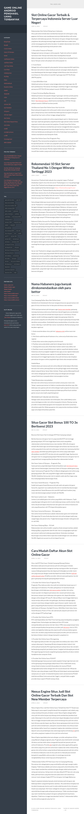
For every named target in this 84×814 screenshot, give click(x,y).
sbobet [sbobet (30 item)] (6, 225)
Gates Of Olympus (9, 52)
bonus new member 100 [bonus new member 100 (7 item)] (10, 205)
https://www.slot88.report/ (11, 293)
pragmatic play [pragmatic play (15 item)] (17, 222)
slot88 (6, 128)
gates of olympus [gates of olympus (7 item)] (9, 214)
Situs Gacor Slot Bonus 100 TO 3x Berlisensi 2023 (55, 424)
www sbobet (7, 291)
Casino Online (8, 48)
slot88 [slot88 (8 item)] (19, 233)
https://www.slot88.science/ (11, 300)
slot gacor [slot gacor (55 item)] (17, 247)
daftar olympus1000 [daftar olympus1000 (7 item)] (10, 208)
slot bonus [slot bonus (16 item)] (7, 241)
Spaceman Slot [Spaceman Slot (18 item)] (8, 272)
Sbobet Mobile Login (9, 287)
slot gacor (6, 111)
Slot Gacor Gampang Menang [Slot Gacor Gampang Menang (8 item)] (12, 250)
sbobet (6, 90)
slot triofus (7, 125)
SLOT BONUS (7, 107)
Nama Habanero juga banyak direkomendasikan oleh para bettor (51, 288)
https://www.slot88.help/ (11, 295)
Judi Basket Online (9, 59)
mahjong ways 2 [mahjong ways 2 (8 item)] (9, 219)
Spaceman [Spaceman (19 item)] (7, 267)
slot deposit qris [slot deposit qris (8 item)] (8, 247)
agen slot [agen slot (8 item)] (18, 200)
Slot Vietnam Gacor (41, 101)
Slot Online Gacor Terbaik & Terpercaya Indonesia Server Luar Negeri (55, 18)
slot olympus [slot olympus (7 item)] (16, 255)
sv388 (5, 135)
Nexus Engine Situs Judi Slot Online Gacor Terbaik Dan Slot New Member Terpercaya (53, 695)
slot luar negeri (8, 114)
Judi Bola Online (8, 62)
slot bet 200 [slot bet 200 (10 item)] (8, 239)
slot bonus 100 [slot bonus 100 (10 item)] (15, 241)
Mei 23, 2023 (35, 295)
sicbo (5, 97)
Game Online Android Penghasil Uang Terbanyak (13, 13)
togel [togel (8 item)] (15, 272)
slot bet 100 (7, 104)
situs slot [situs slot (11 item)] (18, 230)
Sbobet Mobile (8, 289)
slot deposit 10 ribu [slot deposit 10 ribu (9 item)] (9, 244)
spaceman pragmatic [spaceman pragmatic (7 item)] (10, 269)
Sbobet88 (6, 94)
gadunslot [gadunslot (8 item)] (15, 211)
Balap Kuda (7, 41)
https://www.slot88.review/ (11, 297)
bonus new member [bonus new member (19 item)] (9, 202)
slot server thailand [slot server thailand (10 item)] (15, 261)
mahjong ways (8, 73)
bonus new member (64, 309)
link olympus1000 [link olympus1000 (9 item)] (16, 216)
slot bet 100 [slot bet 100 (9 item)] (14, 236)
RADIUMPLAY (8, 83)
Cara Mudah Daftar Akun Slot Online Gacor (52, 552)
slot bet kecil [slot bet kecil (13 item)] (16, 239)
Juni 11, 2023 (35, 26)
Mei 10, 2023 (35, 430)
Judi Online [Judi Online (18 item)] (7, 216)
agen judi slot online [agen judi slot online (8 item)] (9, 200)
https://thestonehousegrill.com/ (65, 188)
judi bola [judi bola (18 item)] (17, 214)
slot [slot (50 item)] (15, 233)
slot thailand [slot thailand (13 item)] (17, 264)
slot (5, 101)
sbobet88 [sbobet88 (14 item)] (12, 225)
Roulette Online (8, 87)
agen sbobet (35, 451)
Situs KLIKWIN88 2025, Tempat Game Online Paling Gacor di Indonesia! (12, 157)
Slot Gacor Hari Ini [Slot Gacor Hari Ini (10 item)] (9, 253)
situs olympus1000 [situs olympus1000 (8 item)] (9, 230)
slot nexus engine (55, 590)
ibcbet (5, 55)
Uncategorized (8, 139)
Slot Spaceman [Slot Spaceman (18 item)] (8, 264)
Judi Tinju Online (8, 66)
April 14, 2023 (35, 558)
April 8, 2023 (35, 703)
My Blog (6, 76)
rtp (74, 731)
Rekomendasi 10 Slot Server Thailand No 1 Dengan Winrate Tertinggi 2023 (53, 167)
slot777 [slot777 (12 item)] (7, 236)
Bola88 (6, 45)
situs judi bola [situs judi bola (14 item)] (8, 228)
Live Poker (7, 69)
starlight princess (8, 132)
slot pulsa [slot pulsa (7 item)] (14, 258)
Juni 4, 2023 (35, 175)
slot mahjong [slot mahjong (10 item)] (8, 255)
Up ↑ (66, 810)
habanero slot (60, 331)
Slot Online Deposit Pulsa (11, 121)
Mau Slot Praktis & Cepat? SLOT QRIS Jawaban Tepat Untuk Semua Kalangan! (13, 175)
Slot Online (7, 118)
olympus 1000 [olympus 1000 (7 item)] (8, 222)
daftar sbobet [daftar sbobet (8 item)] (8, 211)
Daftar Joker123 (8, 285)
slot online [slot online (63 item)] (7, 258)
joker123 (6, 325)
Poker (5, 80)
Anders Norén (74, 808)
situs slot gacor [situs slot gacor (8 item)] (8, 233)
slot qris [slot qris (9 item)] (7, 261)
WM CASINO (7, 142)
